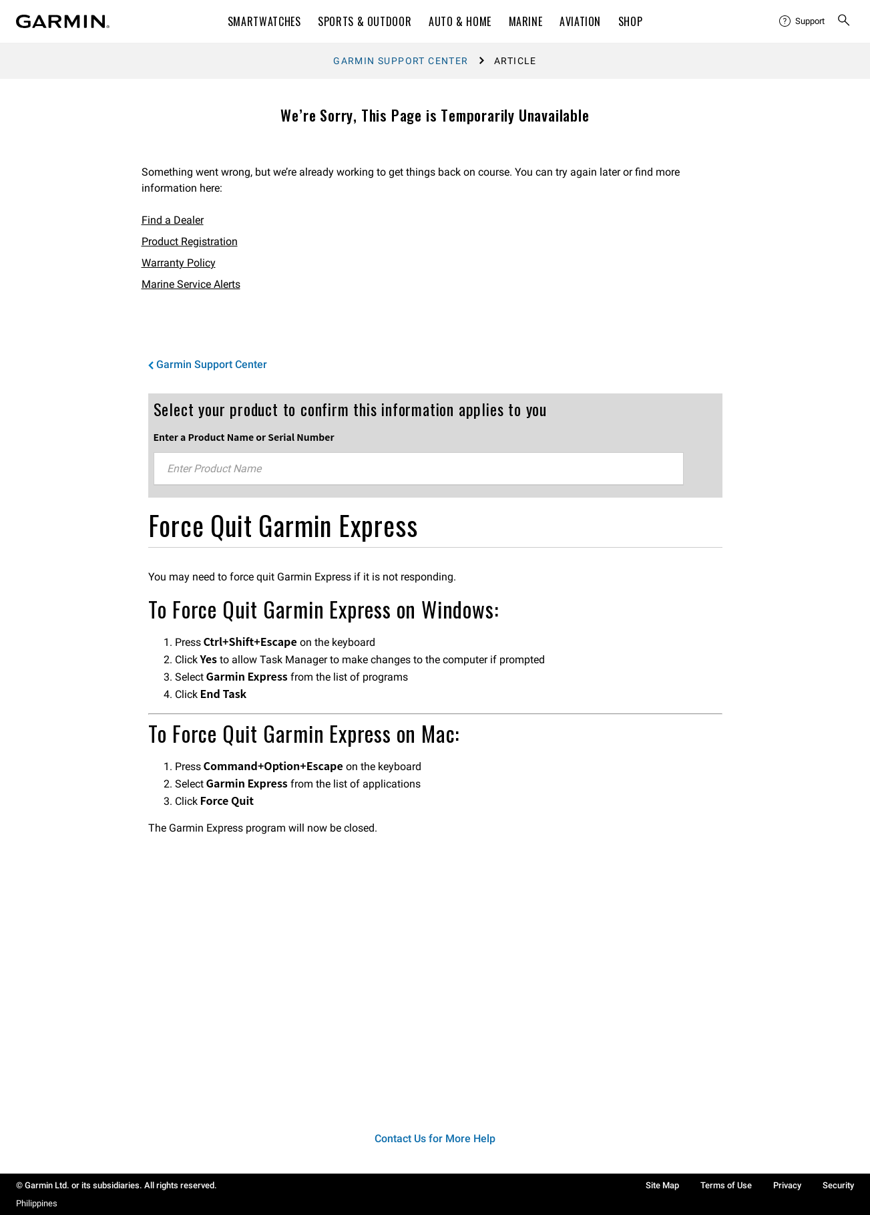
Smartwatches (264, 21)
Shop (630, 21)
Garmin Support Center (400, 60)
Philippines (36, 1203)
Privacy (787, 1185)
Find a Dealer (173, 220)
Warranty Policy (179, 262)
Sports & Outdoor (364, 21)
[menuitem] (802, 21)
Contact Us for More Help (435, 1138)
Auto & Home (460, 21)
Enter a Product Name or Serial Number (244, 437)
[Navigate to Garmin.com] (63, 21)
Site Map (662, 1185)
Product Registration (190, 241)
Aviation (580, 21)
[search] (844, 21)
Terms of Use (726, 1185)
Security (838, 1185)
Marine (526, 21)
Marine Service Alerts (191, 284)
